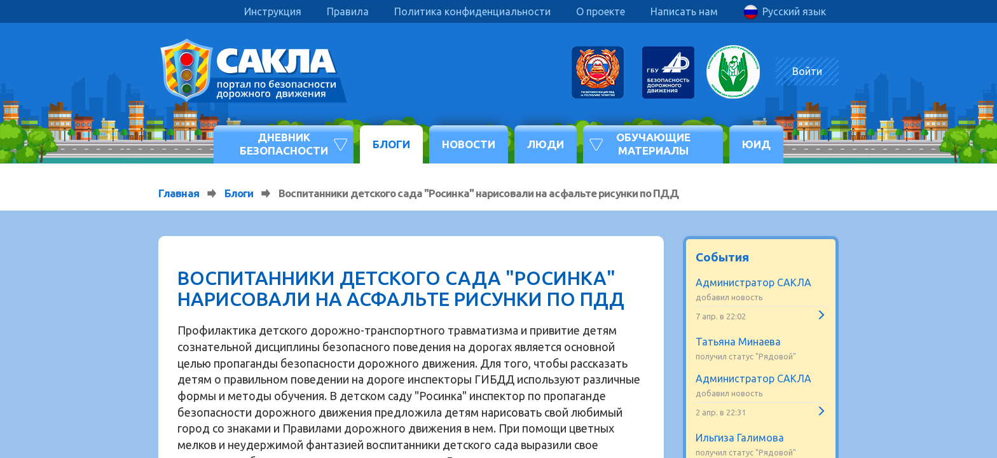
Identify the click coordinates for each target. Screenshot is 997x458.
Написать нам (684, 11)
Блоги (391, 144)
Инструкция (272, 11)
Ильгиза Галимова (740, 437)
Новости (468, 144)
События (722, 257)
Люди (545, 144)
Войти (807, 71)
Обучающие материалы (653, 143)
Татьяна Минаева (738, 341)
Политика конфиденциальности (472, 11)
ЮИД (756, 144)
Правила (348, 11)
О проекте (600, 11)
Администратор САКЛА (753, 282)
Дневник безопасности (284, 143)
